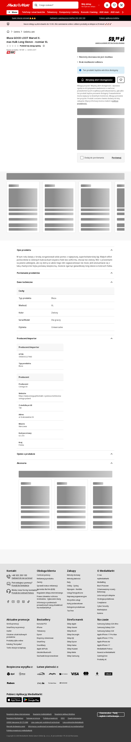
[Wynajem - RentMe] (74, 589)
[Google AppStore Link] (31, 699)
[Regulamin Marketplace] (15, 718)
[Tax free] (70, 610)
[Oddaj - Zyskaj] (73, 585)
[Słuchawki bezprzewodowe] (47, 656)
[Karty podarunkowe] (75, 603)
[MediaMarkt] (18, 5)
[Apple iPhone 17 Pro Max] (107, 634)
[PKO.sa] (52, 683)
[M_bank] (108, 674)
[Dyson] (39, 634)
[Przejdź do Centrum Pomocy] (23, 593)
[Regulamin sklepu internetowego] (50, 593)
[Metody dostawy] (73, 575)
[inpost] (22, 674)
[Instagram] (19, 601)
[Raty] (69, 582)
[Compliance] (101, 602)
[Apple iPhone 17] (103, 645)
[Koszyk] (121, 5)
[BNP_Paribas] (63, 674)
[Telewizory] (41, 631)
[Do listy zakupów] (114, 5)
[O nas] (99, 575)
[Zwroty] (39, 582)
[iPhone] (39, 627)
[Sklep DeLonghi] (73, 634)
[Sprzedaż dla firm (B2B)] (46, 589)
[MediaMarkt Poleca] (104, 648)
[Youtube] (14, 601)
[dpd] (11, 674)
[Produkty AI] (101, 659)
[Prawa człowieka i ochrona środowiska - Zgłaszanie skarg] (50, 597)
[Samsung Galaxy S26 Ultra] (107, 624)
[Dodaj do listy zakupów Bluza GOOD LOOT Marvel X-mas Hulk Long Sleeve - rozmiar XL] (120, 80)
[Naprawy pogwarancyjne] (77, 596)
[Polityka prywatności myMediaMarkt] (19, 731)
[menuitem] (33, 12)
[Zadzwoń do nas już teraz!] (22, 578)
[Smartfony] (41, 641)
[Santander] (63, 684)
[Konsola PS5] (42, 624)
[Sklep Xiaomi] (72, 627)
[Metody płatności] (73, 578)
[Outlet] (9, 631)
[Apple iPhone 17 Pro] (105, 638)
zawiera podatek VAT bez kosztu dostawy (109, 43)
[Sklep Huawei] (72, 648)
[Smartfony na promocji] (15, 627)
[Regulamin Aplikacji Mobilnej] (65, 714)
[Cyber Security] (103, 606)
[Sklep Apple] (71, 624)
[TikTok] (29, 601)
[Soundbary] (41, 645)
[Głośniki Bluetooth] (44, 652)
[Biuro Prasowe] (103, 585)
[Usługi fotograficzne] (75, 593)
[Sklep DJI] (70, 638)
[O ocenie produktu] (44, 46)
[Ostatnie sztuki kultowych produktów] (20, 635)
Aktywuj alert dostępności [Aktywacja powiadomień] (96, 80)
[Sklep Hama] (71, 645)
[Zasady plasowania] (74, 718)
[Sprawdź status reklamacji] (47, 585)
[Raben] (11, 683)
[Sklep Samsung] (73, 656)
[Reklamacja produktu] (45, 578)
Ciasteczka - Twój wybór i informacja (110, 714)
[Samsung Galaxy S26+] (106, 627)
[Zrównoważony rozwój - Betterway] (110, 590)
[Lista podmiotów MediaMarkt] (73, 722)
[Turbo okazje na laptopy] (16, 647)
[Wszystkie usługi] (73, 600)
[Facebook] (9, 601)
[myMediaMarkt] (103, 578)
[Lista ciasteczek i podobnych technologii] (45, 722)
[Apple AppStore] (14, 699)
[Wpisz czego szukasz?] (36, 5)
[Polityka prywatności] (50, 718)
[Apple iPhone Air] (103, 641)
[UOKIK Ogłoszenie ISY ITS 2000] (17, 722)
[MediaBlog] (101, 582)
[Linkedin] (24, 601)
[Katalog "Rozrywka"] (14, 644)
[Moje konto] (107, 5)
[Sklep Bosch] (72, 631)
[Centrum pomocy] (43, 575)
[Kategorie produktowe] (76, 607)
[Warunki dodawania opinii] (16, 726)
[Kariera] (100, 613)
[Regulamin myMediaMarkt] (42, 714)
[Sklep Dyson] (72, 641)
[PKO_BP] (97, 674)
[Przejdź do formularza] (20, 585)
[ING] (41, 683)
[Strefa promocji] (13, 624)
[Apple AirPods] (42, 648)
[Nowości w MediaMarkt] (106, 652)
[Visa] (75, 674)
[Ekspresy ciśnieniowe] (45, 638)
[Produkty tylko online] (15, 640)
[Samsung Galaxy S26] (105, 631)
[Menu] (12, 12)
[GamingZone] (102, 656)
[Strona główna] (8, 31)
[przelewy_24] (41, 674)
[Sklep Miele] (71, 652)
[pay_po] (52, 674)
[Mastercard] (86, 674)
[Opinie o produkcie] (13, 46)
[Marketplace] (102, 609)
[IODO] (63, 718)
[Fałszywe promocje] (33, 718)
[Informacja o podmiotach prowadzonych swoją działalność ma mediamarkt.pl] (50, 605)
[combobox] (57, 5)
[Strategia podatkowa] (105, 599)
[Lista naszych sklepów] (106, 595)
